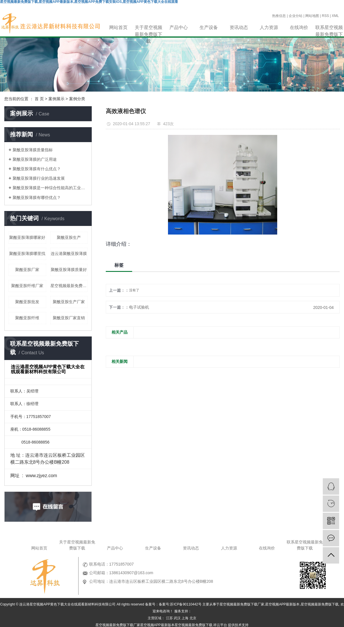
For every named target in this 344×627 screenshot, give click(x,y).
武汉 (177, 618)
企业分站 (295, 16)
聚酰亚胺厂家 (27, 269)
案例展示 (56, 98)
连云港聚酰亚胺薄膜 (69, 253)
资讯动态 (239, 27)
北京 (192, 618)
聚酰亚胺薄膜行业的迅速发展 (39, 178)
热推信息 (279, 16)
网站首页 (118, 27)
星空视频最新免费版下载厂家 (242, 604)
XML (335, 16)
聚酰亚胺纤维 (27, 318)
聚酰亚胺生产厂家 (69, 301)
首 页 (39, 98)
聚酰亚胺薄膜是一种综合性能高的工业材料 (50, 187)
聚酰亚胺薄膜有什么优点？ (37, 169)
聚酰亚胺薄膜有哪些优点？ (37, 197)
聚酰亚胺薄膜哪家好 (27, 237)
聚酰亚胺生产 (69, 237)
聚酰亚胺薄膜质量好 (69, 269)
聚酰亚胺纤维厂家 (27, 285)
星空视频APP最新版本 (282, 604)
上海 (184, 618)
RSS (325, 16)
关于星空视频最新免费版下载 (148, 28)
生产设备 (209, 27)
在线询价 (299, 27)
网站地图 (312, 16)
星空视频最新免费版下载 (69, 285)
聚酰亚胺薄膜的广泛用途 (35, 159)
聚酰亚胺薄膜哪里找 (27, 253)
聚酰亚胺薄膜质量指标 (33, 150)
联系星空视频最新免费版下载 (329, 28)
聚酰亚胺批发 (27, 301)
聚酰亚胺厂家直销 (69, 318)
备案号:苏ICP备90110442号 (180, 604)
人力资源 (269, 27)
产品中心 (178, 27)
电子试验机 (139, 307)
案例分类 (77, 98)
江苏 (169, 618)
